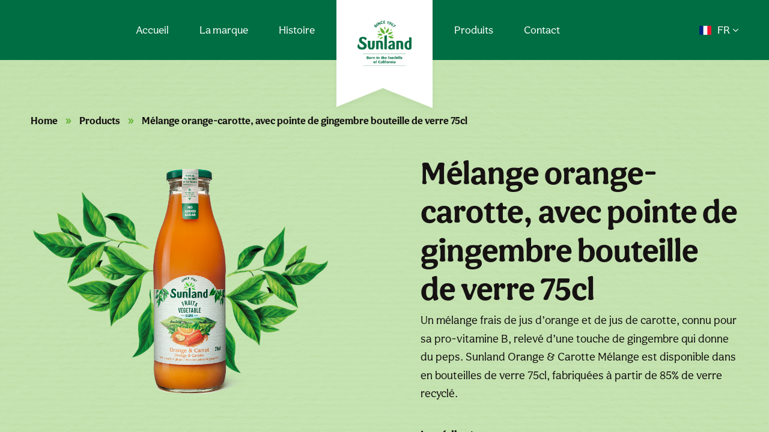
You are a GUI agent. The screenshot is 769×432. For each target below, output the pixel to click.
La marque (223, 29)
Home (44, 121)
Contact (542, 29)
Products (99, 121)
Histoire (297, 29)
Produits (473, 29)
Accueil (152, 29)
